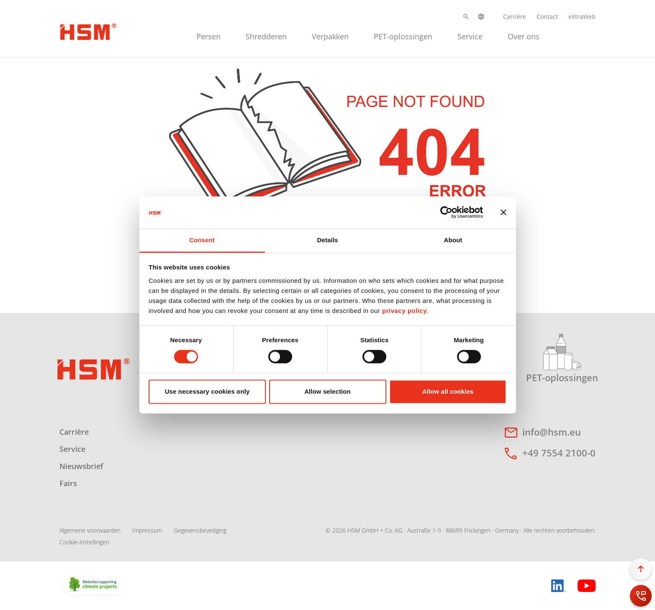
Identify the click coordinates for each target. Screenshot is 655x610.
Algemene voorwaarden (90, 530)
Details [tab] (327, 239)
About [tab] (453, 239)
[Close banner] (503, 212)
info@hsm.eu (551, 431)
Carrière (514, 17)
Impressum (147, 530)
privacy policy (404, 310)
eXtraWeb (582, 17)
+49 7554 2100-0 (559, 452)
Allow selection (327, 391)
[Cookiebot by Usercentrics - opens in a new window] (446, 212)
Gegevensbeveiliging (200, 530)
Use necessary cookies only (207, 391)
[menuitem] (208, 35)
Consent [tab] (202, 239)
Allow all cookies (448, 391)
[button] (466, 16)
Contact (547, 17)
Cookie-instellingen (84, 542)
